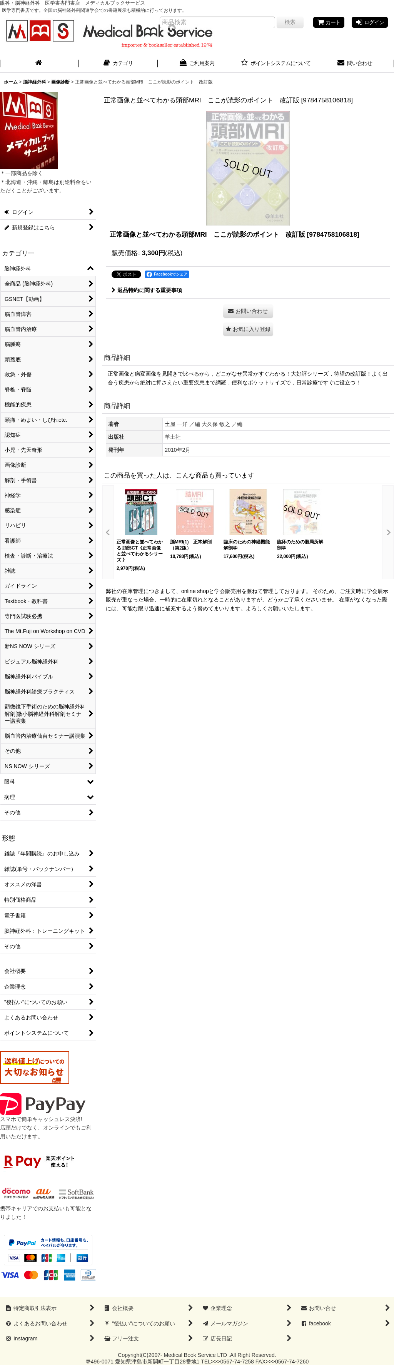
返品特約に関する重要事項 (147, 290)
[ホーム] (39, 63)
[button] (248, 329)
